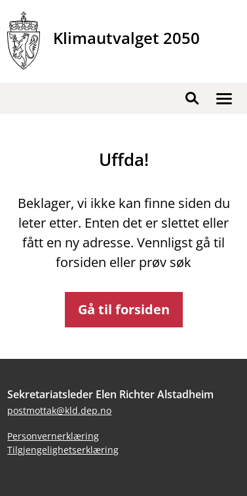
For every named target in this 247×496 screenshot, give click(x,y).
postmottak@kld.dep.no (59, 410)
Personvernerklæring (53, 436)
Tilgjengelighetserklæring (63, 450)
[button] (224, 98)
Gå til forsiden (124, 309)
